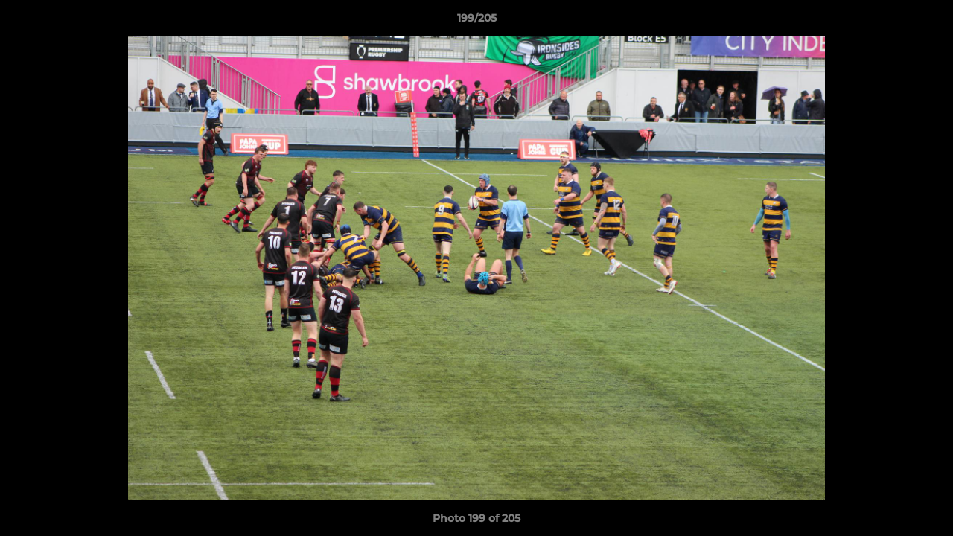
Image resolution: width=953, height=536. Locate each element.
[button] (926, 21)
